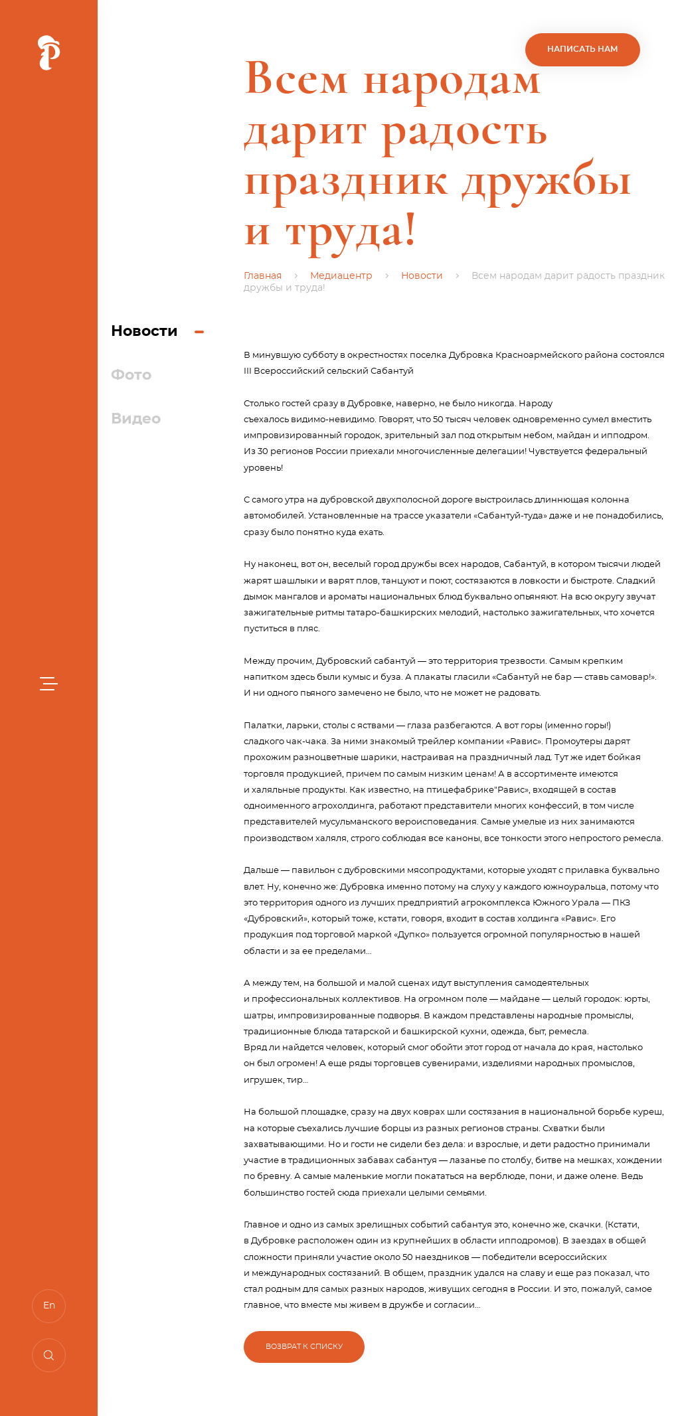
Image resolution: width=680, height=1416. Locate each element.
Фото (131, 375)
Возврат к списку (304, 1346)
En (49, 1305)
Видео (136, 419)
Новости (144, 331)
